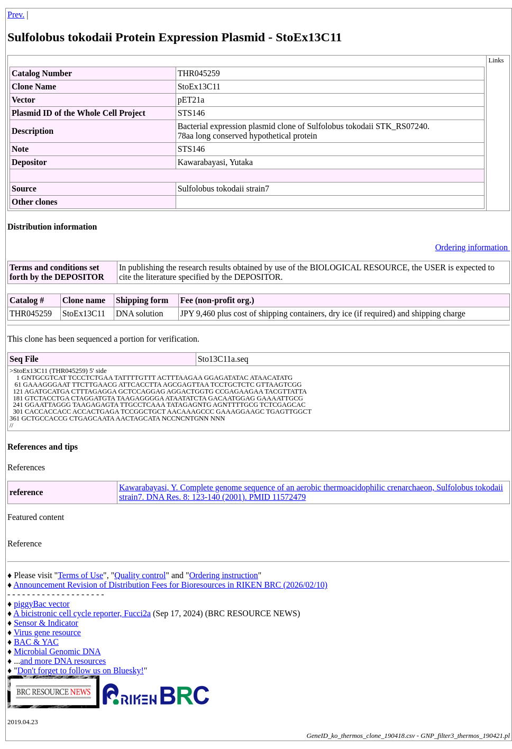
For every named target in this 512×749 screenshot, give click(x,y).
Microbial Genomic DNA (57, 651)
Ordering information (472, 247)
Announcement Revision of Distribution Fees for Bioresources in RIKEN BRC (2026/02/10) (170, 584)
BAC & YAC (36, 641)
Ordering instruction (223, 575)
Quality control (140, 575)
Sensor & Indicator (46, 622)
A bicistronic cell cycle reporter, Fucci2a (82, 613)
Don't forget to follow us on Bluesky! (80, 670)
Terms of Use (80, 575)
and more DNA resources (63, 660)
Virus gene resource (47, 632)
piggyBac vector (41, 603)
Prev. (15, 14)
